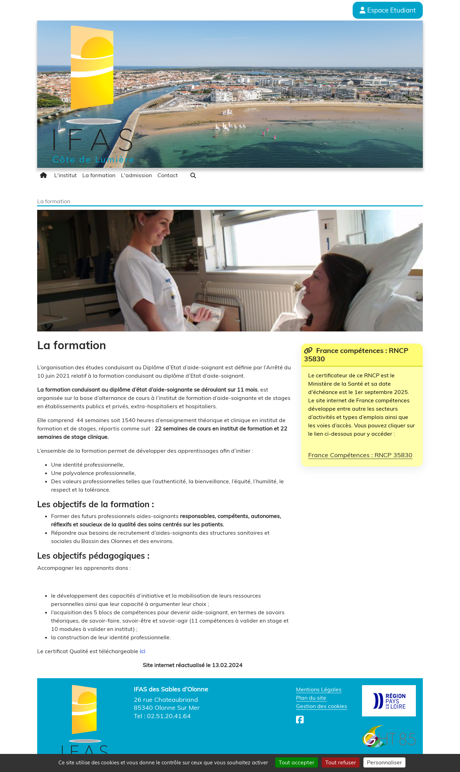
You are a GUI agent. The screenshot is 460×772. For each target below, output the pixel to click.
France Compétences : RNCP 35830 (360, 455)
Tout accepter (296, 762)
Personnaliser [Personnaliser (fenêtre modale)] (384, 762)
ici (142, 651)
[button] (193, 175)
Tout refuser (340, 762)
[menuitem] (44, 175)
